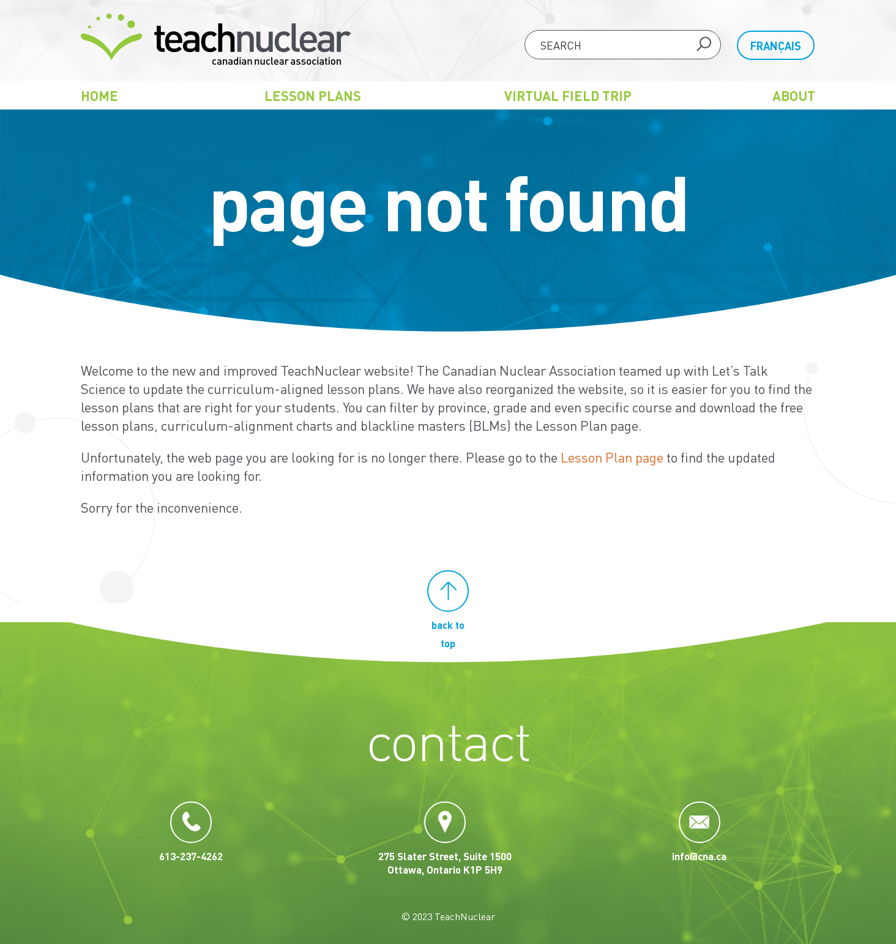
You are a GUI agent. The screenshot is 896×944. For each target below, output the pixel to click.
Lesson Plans (312, 95)
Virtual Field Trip (568, 95)
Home (99, 95)
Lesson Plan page (612, 457)
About (793, 95)
